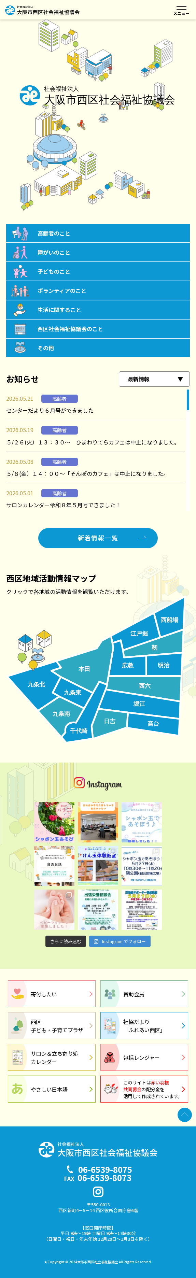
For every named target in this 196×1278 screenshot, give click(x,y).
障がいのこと (54, 252)
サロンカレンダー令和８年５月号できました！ (63, 505)
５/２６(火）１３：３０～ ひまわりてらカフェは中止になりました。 (93, 442)
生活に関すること (59, 310)
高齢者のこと (54, 233)
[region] (98, 450)
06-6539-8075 (105, 1169)
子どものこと (54, 271)
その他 (46, 348)
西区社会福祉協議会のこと (70, 329)
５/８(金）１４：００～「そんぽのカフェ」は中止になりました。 (87, 473)
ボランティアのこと (62, 290)
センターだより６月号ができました (50, 410)
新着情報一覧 (98, 537)
